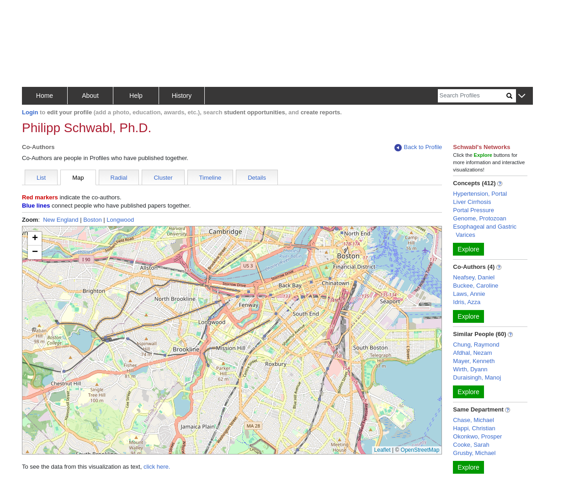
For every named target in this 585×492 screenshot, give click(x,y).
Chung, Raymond (476, 344)
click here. (157, 466)
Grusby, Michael (474, 452)
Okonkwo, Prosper (477, 436)
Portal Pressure (473, 210)
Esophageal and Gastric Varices (484, 230)
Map (78, 177)
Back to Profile (418, 147)
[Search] (472, 95)
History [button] (182, 95)
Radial (119, 177)
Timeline (210, 177)
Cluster (163, 177)
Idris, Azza (466, 302)
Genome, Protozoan (479, 218)
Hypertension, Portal (480, 193)
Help (136, 95)
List (41, 177)
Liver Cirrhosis (472, 201)
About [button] (90, 95)
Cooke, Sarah (471, 444)
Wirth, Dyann (470, 369)
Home (44, 95)
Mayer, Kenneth (474, 361)
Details (257, 177)
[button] (521, 96)
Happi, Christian (474, 428)
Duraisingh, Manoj (477, 377)
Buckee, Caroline (475, 285)
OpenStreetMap (420, 450)
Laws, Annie (469, 293)
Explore (468, 249)
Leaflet (382, 450)
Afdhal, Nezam (472, 352)
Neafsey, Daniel (474, 277)
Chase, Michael (473, 420)
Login (30, 112)
